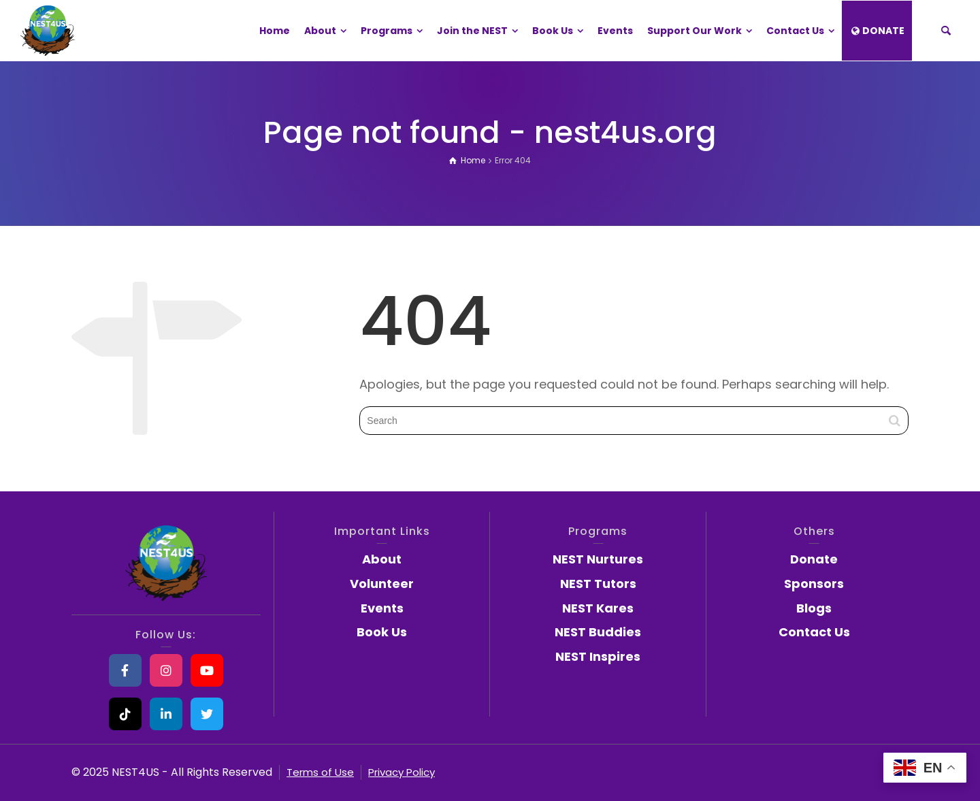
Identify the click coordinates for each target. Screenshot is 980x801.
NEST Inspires (597, 656)
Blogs (814, 608)
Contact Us (814, 631)
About (382, 559)
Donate (814, 559)
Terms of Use (320, 772)
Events (382, 608)
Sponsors (814, 583)
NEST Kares (598, 608)
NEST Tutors (598, 583)
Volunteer (382, 583)
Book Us (382, 631)
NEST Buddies (598, 631)
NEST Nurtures (598, 559)
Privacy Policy (401, 772)
